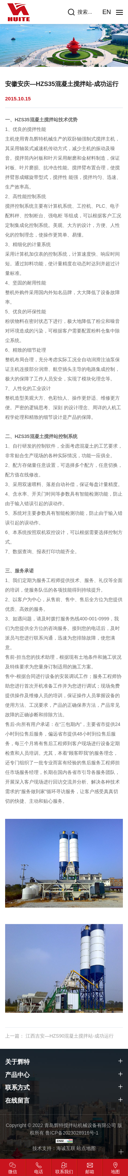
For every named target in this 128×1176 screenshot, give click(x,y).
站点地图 (86, 1148)
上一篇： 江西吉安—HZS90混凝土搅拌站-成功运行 (59, 1041)
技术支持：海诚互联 (53, 1148)
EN (106, 12)
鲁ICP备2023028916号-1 (72, 1133)
